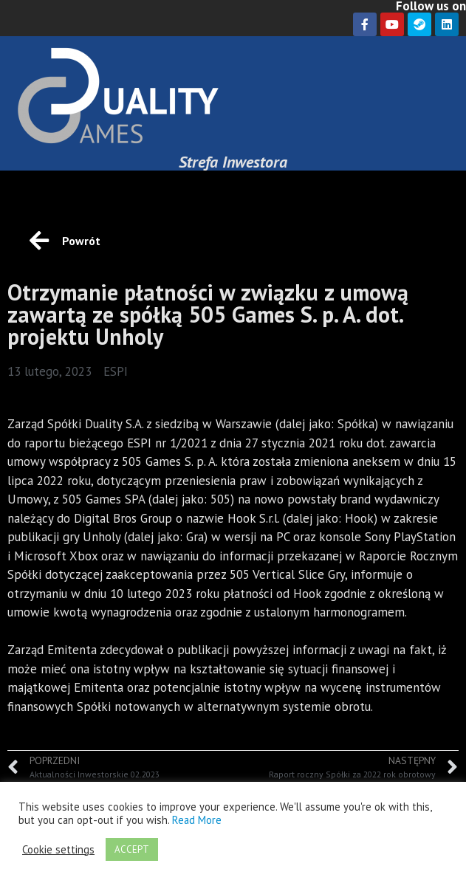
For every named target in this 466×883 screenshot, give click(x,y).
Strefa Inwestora (233, 161)
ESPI (115, 371)
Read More (197, 820)
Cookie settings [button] (58, 849)
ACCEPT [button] (131, 849)
